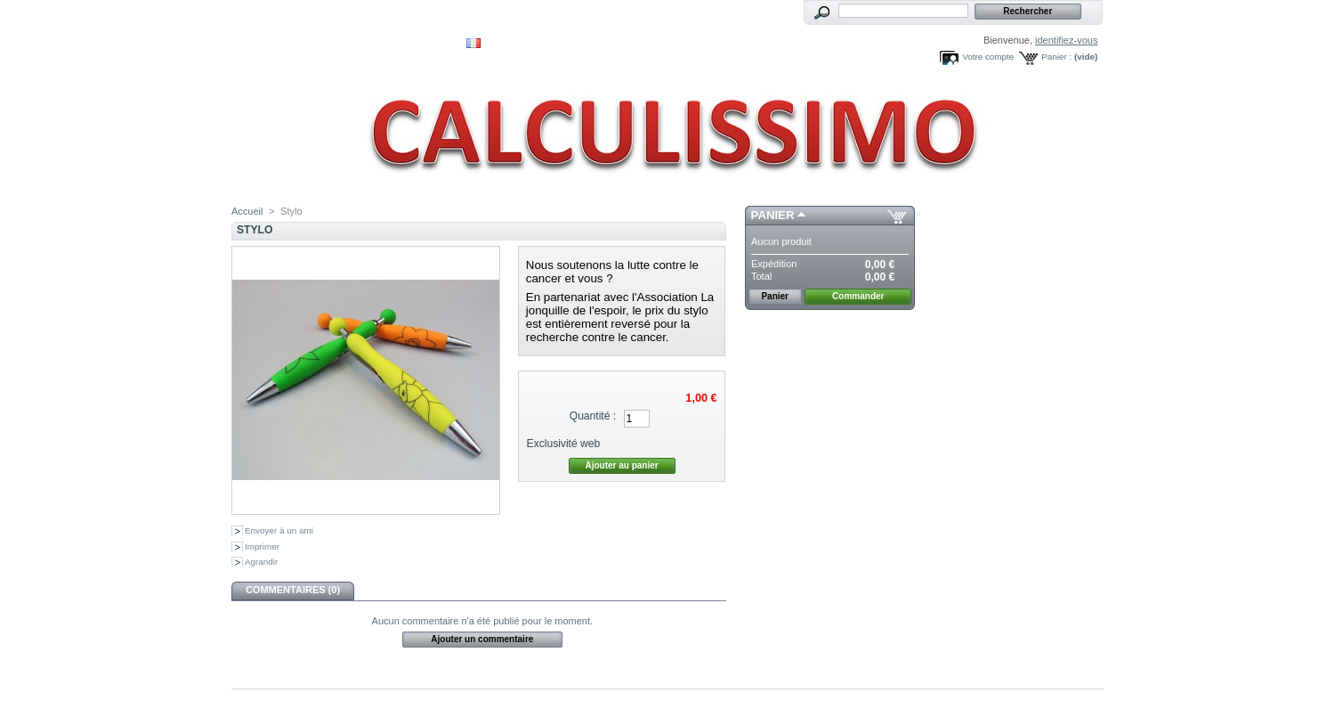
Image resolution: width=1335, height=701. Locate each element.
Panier (773, 215)
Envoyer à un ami (279, 530)
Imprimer (262, 546)
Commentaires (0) (293, 589)
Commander (858, 296)
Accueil (247, 211)
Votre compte (988, 56)
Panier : (1056, 56)
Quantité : (593, 416)
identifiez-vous (1066, 40)
